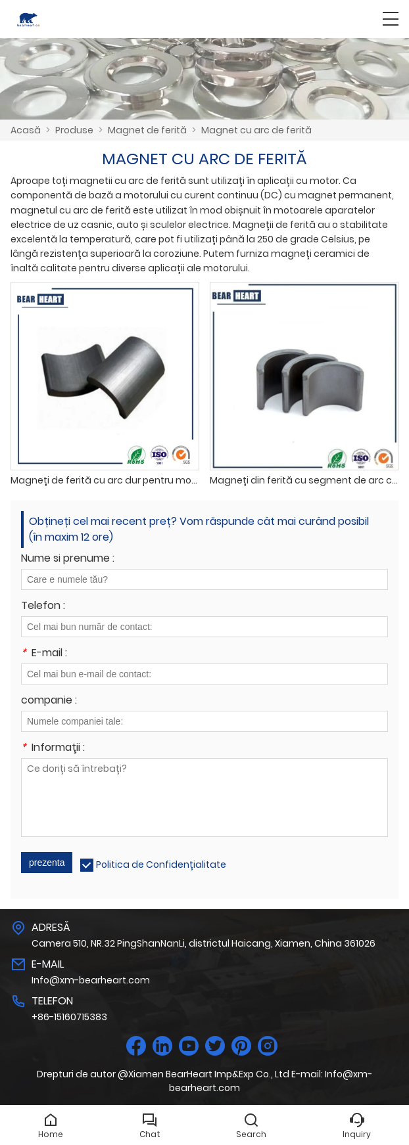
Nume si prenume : (67, 559)
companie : (49, 701)
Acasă (26, 130)
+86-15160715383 (69, 1016)
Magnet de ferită (147, 130)
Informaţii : (53, 748)
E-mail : (44, 654)
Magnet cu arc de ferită (256, 130)
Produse (74, 130)
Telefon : (43, 606)
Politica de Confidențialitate (161, 864)
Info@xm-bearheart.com (91, 980)
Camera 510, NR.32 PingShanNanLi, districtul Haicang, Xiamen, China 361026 (203, 943)
